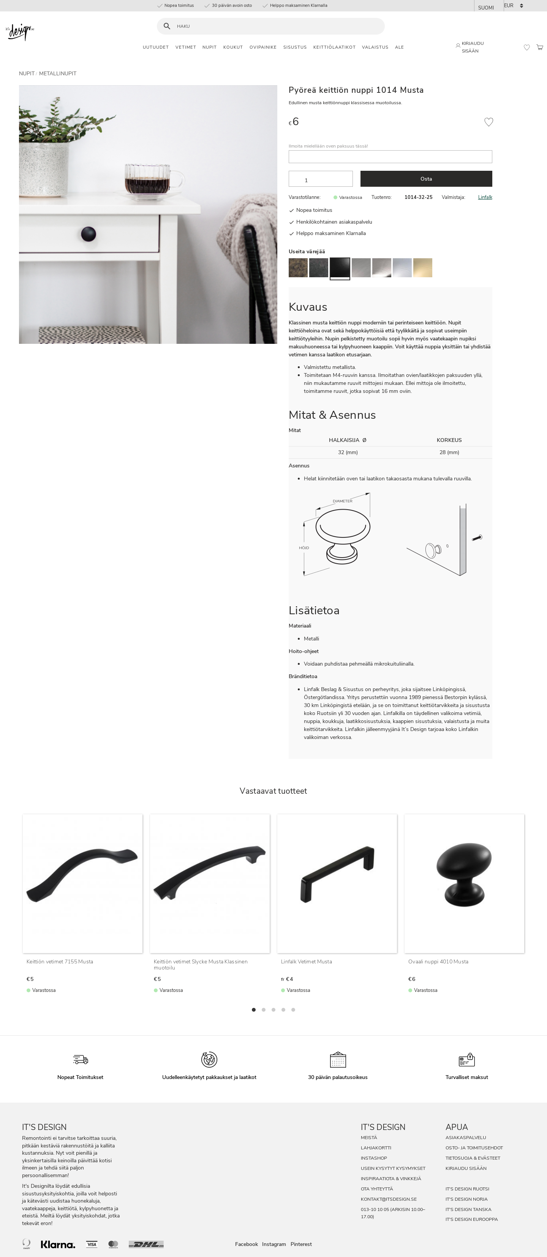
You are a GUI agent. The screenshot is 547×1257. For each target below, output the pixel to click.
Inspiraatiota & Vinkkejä (391, 1179)
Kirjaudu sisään (466, 1168)
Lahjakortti (376, 1148)
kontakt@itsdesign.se (389, 1199)
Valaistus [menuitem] (375, 47)
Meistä (369, 1138)
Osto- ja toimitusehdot (474, 1148)
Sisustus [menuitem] (295, 47)
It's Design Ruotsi (467, 1189)
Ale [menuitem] (399, 47)
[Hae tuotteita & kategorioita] (275, 26)
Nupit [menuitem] (209, 47)
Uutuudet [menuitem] (156, 47)
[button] (527, 47)
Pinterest (301, 1244)
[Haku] (167, 26)
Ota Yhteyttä (377, 1189)
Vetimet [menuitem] (185, 47)
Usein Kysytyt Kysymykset (393, 1168)
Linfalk (485, 197)
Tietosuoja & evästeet (473, 1158)
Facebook (246, 1244)
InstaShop (374, 1158)
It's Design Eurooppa (472, 1219)
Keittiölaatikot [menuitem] (334, 47)
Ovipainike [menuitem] (263, 47)
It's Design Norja (467, 1199)
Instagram (274, 1244)
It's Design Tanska (469, 1209)
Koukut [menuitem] (233, 47)
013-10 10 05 (375, 1209)
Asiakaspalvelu (466, 1138)
